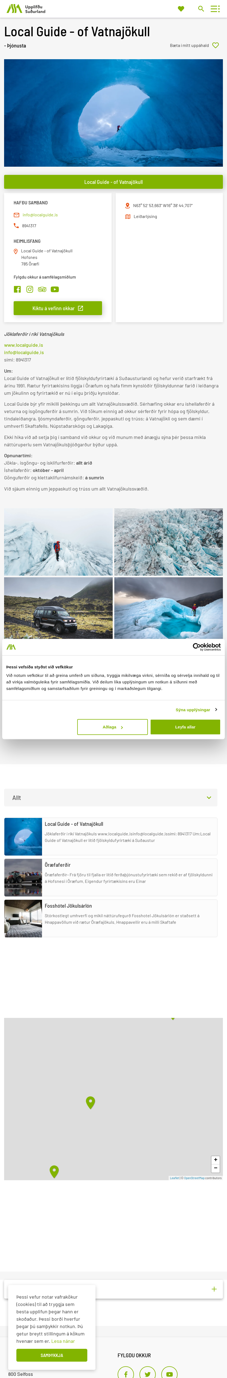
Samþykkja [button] (52, 1355)
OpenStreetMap (194, 1178)
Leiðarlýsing (145, 216)
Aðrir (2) (20, 1289)
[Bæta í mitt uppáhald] (196, 45)
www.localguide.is (23, 345)
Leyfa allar (185, 727)
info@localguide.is (40, 214)
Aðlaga (113, 727)
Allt (16, 797)
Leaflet (174, 1178)
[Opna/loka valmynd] (214, 9)
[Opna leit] (201, 8)
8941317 (29, 225)
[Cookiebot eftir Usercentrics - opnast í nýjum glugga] (197, 647)
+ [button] (215, 1160)
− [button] (215, 1168)
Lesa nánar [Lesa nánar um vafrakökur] (63, 1341)
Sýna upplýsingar (193, 709)
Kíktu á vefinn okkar (53, 308)
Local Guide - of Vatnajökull (113, 181)
